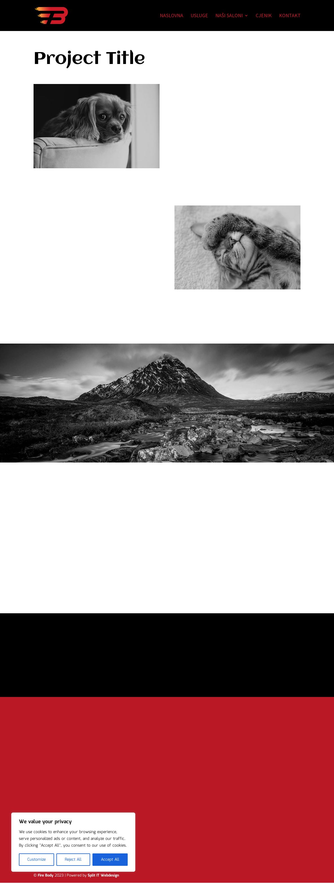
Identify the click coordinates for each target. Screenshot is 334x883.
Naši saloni (229, 16)
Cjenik (264, 16)
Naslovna (171, 16)
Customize (36, 860)
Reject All (73, 860)
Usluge (199, 16)
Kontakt (290, 16)
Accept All (110, 860)
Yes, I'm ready (167, 671)
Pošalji (95, 811)
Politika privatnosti (197, 844)
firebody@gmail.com (199, 830)
